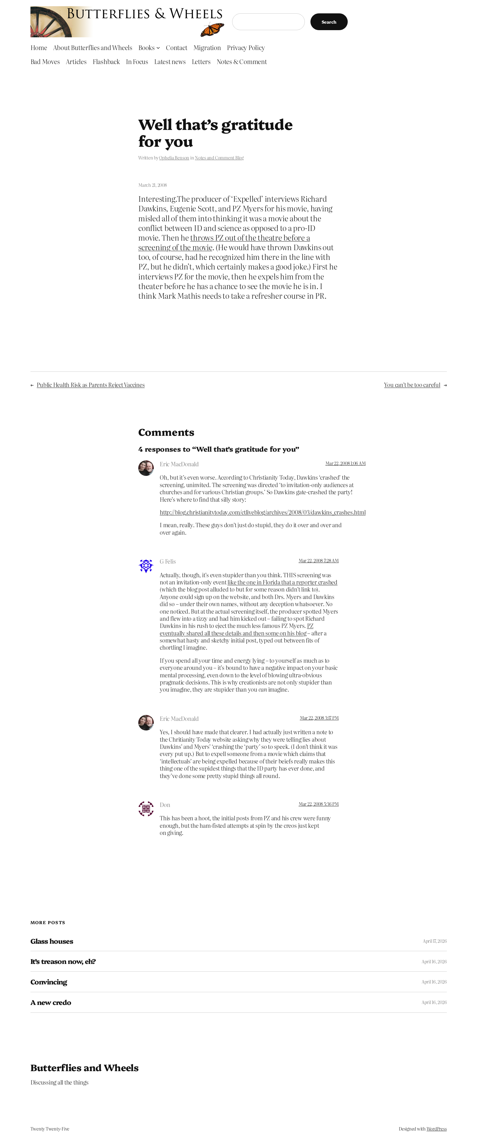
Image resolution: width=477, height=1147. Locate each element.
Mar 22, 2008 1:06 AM (345, 463)
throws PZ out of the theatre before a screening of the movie (224, 242)
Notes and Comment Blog (219, 157)
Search (329, 22)
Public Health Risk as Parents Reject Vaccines (90, 384)
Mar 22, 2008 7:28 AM (319, 560)
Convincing (48, 982)
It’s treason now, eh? (63, 961)
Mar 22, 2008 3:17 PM (319, 718)
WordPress (437, 1129)
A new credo (50, 1002)
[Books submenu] (158, 47)
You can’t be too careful (412, 384)
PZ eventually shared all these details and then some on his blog (236, 629)
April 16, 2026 (434, 961)
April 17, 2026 (435, 941)
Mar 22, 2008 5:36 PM (319, 804)
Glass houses (51, 941)
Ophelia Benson (174, 157)
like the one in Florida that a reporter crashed (282, 582)
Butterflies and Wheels (84, 1067)
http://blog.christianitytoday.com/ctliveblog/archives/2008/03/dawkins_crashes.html (262, 512)
